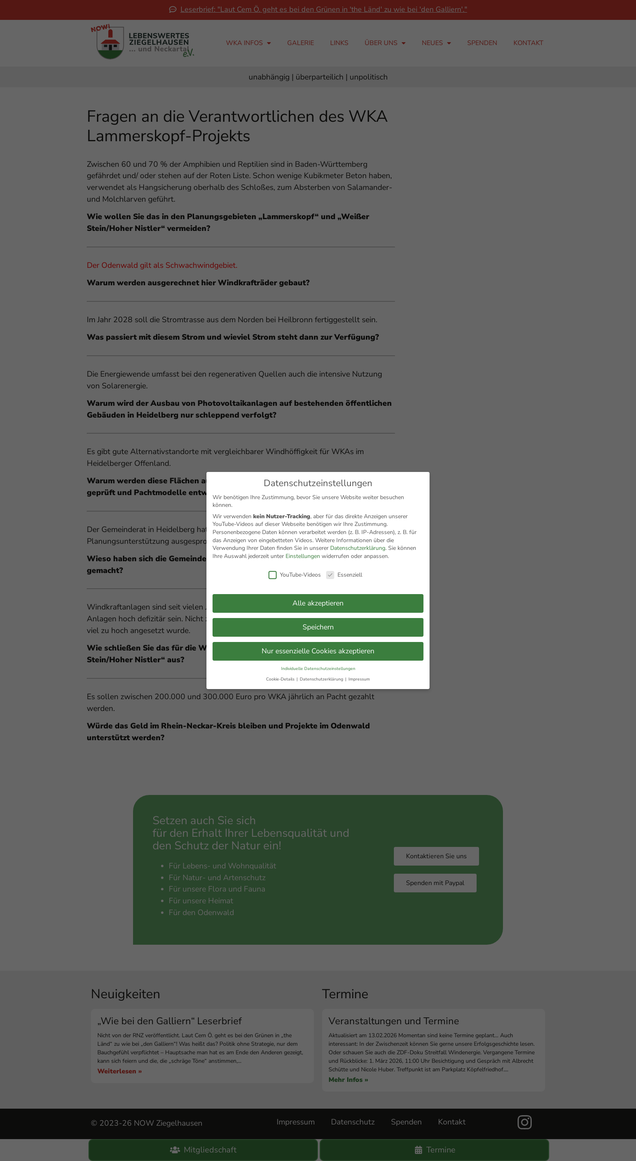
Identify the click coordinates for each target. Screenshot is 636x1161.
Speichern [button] (318, 623)
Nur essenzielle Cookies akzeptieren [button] (318, 647)
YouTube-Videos (295, 571)
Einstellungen (303, 552)
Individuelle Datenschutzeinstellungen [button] (318, 665)
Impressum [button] (359, 675)
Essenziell (344, 571)
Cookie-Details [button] (281, 675)
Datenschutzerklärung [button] (322, 675)
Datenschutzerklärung (357, 544)
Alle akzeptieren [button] (318, 599)
